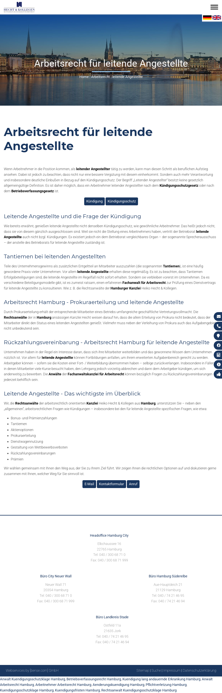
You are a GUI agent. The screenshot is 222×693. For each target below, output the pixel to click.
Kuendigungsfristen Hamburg (77, 690)
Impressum (171, 670)
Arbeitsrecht (100, 77)
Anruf (133, 484)
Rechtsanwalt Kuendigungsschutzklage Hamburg (139, 690)
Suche (156, 670)
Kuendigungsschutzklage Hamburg (27, 690)
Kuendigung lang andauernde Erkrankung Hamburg (161, 679)
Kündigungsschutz (122, 201)
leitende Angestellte (127, 77)
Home (84, 77)
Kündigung (94, 201)
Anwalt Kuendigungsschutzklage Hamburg (32, 679)
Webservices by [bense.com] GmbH (32, 670)
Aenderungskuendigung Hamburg (118, 685)
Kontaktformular (111, 484)
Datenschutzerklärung (199, 670)
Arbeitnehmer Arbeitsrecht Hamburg (63, 685)
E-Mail (89, 484)
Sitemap (142, 670)
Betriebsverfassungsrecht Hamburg (94, 679)
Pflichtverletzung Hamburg (166, 685)
